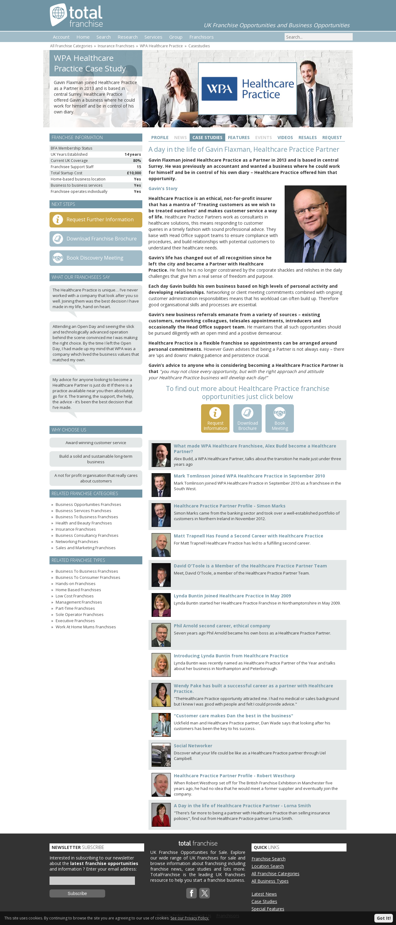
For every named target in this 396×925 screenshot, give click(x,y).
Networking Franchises (77, 541)
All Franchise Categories (71, 46)
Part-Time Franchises (75, 608)
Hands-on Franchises (76, 583)
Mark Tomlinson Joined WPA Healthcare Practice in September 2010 (249, 476)
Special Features (268, 909)
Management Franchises (79, 602)
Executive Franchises (75, 620)
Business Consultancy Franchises (87, 535)
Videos (285, 137)
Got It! (384, 918)
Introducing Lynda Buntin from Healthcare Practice (231, 656)
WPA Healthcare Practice (161, 46)
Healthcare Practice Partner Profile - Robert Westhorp (234, 776)
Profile (160, 137)
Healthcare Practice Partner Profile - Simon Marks (230, 506)
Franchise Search (269, 859)
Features (239, 137)
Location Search (268, 866)
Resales (308, 137)
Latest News (264, 894)
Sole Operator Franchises (80, 614)
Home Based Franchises (78, 589)
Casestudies (199, 46)
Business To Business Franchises (87, 517)
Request (332, 137)
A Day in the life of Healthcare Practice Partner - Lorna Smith (242, 805)
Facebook (191, 893)
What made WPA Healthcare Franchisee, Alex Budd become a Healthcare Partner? (255, 448)
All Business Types (270, 881)
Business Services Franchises (83, 510)
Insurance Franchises (116, 46)
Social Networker (193, 746)
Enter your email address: (111, 869)
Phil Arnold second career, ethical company (222, 626)
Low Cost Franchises (75, 596)
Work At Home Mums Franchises (86, 627)
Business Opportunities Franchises (88, 504)
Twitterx (204, 893)
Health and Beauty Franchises (84, 523)
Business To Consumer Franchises (88, 577)
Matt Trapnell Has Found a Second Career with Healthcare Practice (248, 536)
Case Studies (207, 137)
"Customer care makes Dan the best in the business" (233, 716)
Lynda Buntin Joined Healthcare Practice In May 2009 (232, 596)
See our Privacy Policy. (189, 918)
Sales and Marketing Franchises (86, 547)
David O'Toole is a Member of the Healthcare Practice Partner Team (250, 566)
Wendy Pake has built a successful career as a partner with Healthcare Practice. (253, 688)
